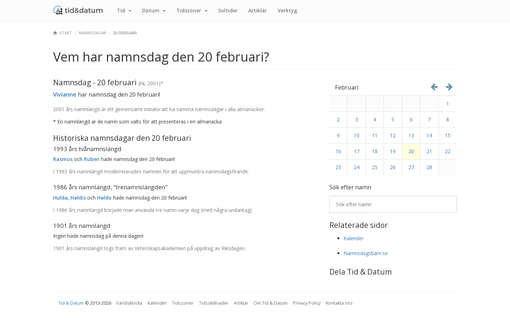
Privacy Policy (307, 303)
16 (338, 151)
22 (447, 151)
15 (447, 135)
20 (411, 151)
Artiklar (257, 10)
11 (375, 135)
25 (375, 167)
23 (338, 167)
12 (393, 135)
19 (393, 151)
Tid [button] (124, 10)
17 (356, 151)
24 (356, 167)
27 (411, 167)
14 (429, 135)
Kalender (354, 238)
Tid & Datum (71, 303)
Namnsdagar (92, 32)
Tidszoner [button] (192, 10)
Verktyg (287, 10)
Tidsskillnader (213, 303)
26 (393, 167)
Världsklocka (129, 303)
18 (375, 151)
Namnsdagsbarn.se (366, 253)
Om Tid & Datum (271, 303)
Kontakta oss (339, 303)
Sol (228, 10)
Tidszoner (183, 303)
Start (62, 32)
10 (356, 135)
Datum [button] (154, 10)
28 (429, 167)
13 (411, 135)
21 (429, 151)
